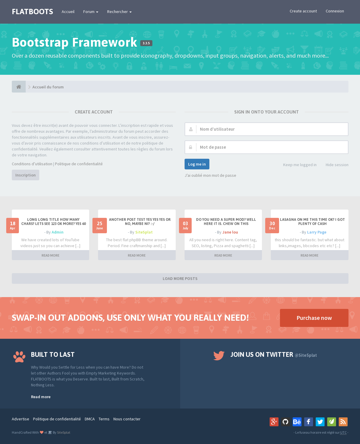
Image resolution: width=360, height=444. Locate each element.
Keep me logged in (297, 165)
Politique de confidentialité (79, 163)
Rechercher (119, 11)
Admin (57, 232)
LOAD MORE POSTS (180, 278)
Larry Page (316, 232)
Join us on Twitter (274, 354)
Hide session (333, 165)
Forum (90, 11)
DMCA (90, 419)
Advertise (20, 419)
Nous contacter (127, 419)
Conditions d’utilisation (32, 163)
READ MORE (50, 255)
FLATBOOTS (32, 11)
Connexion (335, 11)
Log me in (197, 164)
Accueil (68, 11)
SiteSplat (144, 232)
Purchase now (314, 317)
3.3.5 (146, 43)
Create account (303, 11)
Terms (104, 419)
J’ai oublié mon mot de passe (210, 175)
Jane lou (230, 232)
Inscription (25, 175)
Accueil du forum (48, 87)
